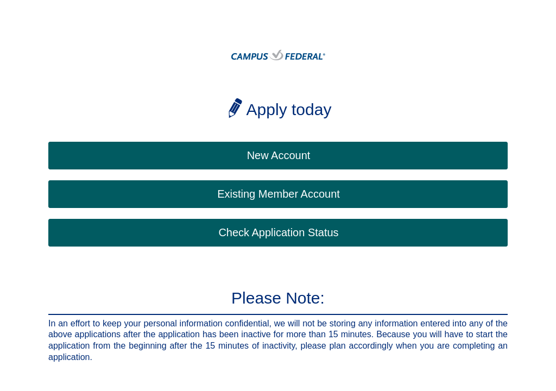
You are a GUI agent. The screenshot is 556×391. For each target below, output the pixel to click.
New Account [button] (279, 155)
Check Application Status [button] (278, 232)
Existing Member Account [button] (278, 194)
